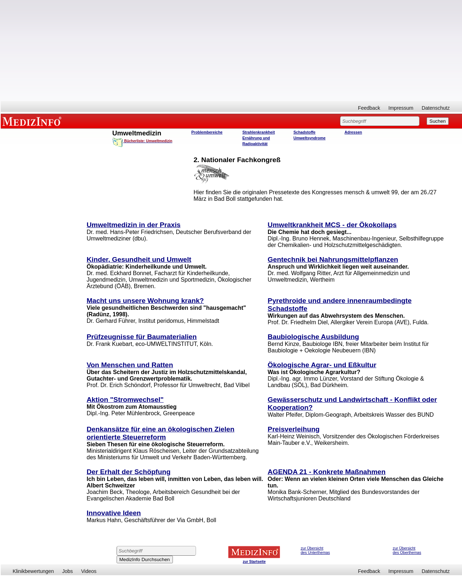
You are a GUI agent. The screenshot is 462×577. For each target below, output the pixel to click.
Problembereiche (206, 132)
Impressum (400, 108)
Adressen (353, 132)
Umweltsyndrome (309, 138)
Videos (89, 571)
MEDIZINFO (33, 121)
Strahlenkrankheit (259, 132)
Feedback (369, 108)
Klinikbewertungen (33, 571)
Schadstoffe (304, 132)
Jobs (67, 571)
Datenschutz (436, 108)
